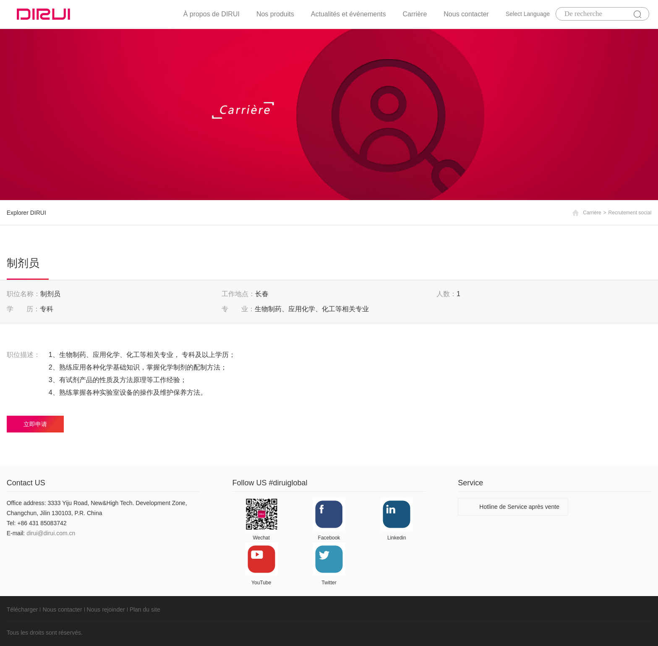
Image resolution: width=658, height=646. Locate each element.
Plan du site (145, 609)
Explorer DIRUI (26, 212)
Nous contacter (466, 14)
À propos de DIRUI (211, 14)
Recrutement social (630, 213)
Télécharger (22, 609)
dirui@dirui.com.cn (50, 533)
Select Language (528, 13)
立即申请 (35, 424)
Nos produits (275, 14)
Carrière (415, 14)
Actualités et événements (348, 14)
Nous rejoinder (106, 609)
